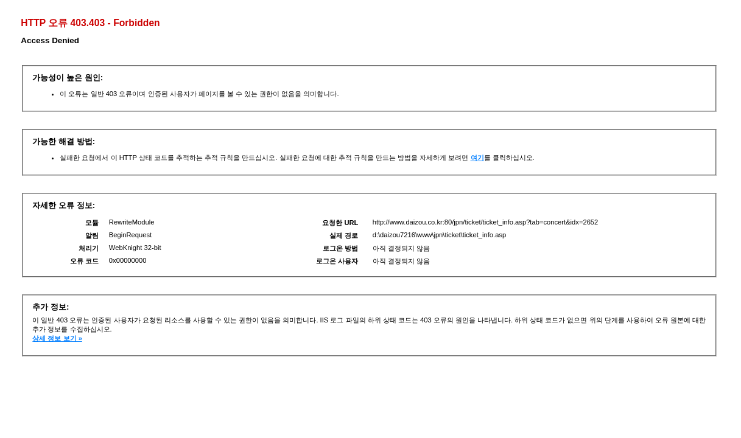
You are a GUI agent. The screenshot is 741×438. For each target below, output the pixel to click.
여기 (477, 157)
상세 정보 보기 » (57, 338)
